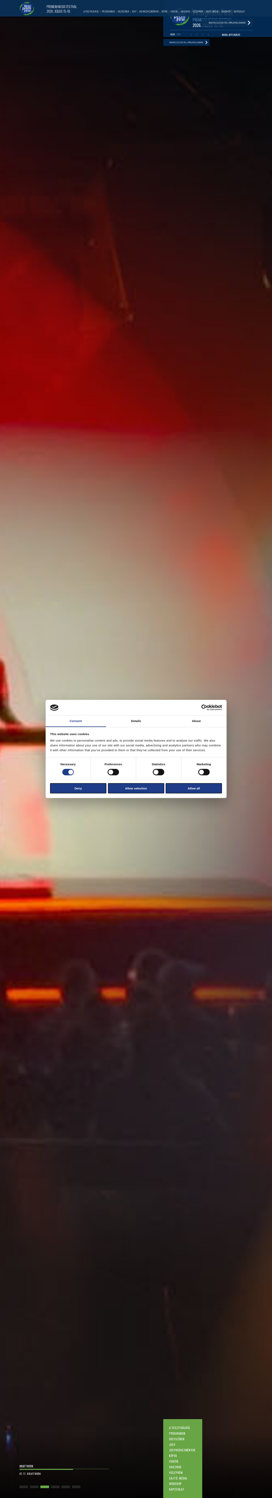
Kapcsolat (176, 1489)
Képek (173, 1455)
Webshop (175, 1483)
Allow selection (136, 788)
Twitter (200, 35)
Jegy (172, 1444)
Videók (174, 1461)
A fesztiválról (179, 1427)
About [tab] (196, 721)
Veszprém (176, 1472)
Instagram (205, 35)
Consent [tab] (76, 721)
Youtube (194, 35)
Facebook (188, 35)
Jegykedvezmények (182, 1450)
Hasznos (175, 1467)
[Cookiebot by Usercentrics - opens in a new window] (204, 708)
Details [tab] (136, 721)
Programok (177, 1433)
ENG (179, 35)
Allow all (194, 788)
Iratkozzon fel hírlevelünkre (188, 44)
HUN (172, 35)
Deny (78, 788)
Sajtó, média (178, 1478)
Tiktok (211, 35)
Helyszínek (177, 1439)
